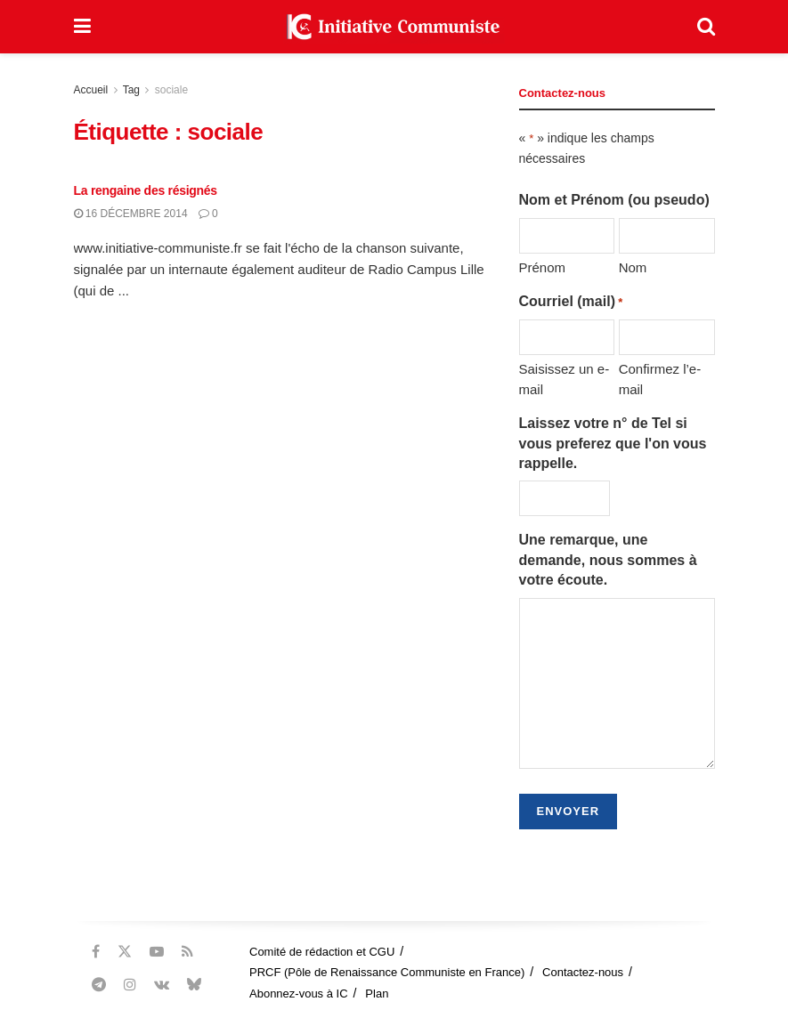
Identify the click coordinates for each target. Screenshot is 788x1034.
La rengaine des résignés (145, 190)
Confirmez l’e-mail (660, 378)
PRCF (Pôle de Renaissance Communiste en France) (386, 972)
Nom (633, 267)
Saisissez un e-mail (564, 378)
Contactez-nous (582, 972)
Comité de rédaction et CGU (321, 951)
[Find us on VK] (161, 984)
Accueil (91, 90)
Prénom (542, 267)
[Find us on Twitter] (125, 951)
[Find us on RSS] (187, 951)
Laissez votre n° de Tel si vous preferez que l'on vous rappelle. (613, 443)
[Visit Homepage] (393, 26)
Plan (376, 993)
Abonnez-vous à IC (298, 993)
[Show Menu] (82, 26)
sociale (171, 90)
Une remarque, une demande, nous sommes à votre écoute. (608, 559)
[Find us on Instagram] (130, 984)
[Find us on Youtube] (157, 951)
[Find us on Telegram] (99, 984)
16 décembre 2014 (131, 213)
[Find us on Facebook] (96, 951)
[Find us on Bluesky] (194, 985)
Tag (131, 90)
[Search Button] (706, 26)
